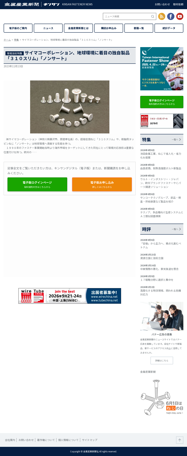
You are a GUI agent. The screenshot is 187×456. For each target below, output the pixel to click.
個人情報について (68, 440)
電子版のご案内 (18, 28)
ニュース (48, 28)
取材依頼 (178, 4)
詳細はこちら (161, 360)
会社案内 (10, 440)
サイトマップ (89, 440)
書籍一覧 (139, 28)
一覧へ (175, 139)
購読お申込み (108, 28)
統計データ (169, 28)
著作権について (46, 440)
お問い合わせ (162, 4)
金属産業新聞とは (78, 28)
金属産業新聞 (148, 372)
